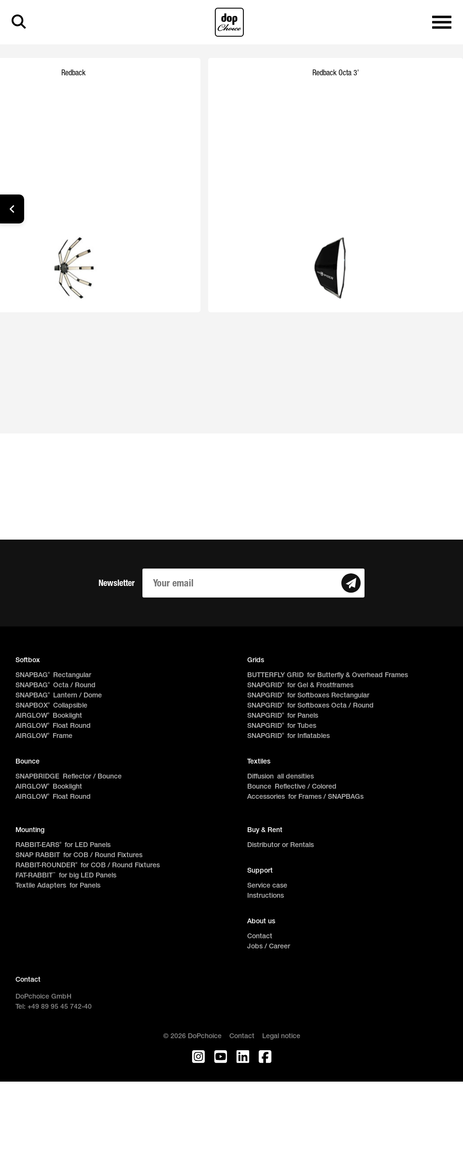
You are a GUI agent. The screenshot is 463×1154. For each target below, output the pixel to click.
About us (261, 921)
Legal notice (281, 1036)
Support (260, 871)
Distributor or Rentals (280, 845)
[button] (12, 209)
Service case (267, 886)
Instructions (265, 896)
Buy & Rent (264, 830)
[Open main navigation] (441, 22)
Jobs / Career (268, 947)
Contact (259, 936)
